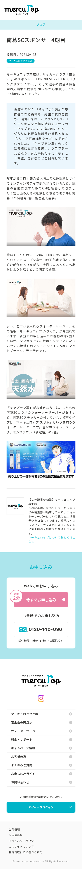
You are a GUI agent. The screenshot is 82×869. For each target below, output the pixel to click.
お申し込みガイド (41, 774)
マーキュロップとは (41, 714)
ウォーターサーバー (41, 731)
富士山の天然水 (41, 722)
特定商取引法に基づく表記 (25, 852)
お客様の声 (41, 756)
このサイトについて (21, 846)
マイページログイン (50, 807)
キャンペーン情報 (41, 748)
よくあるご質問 (41, 765)
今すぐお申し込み (39, 597)
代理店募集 (16, 835)
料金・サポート (41, 739)
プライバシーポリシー (23, 841)
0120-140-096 (40, 629)
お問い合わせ (41, 782)
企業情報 (14, 829)
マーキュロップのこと (20, 60)
